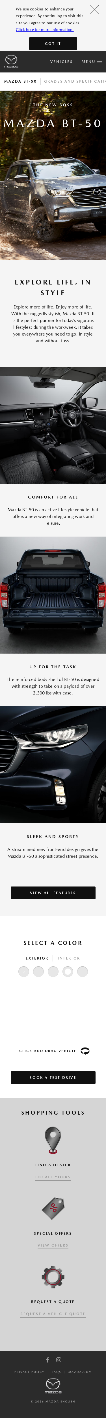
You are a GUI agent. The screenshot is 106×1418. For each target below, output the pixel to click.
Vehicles (61, 61)
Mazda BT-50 (20, 81)
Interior (69, 958)
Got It (53, 43)
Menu (92, 61)
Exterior (37, 958)
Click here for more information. (44, 29)
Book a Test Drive (52, 1077)
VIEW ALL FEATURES (53, 893)
